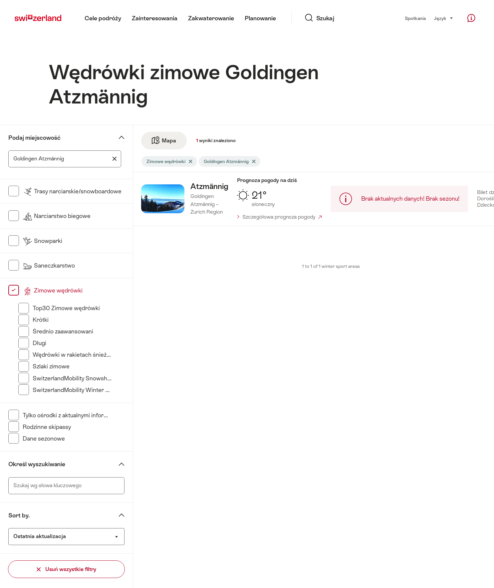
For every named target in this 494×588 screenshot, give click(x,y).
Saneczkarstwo (49, 265)
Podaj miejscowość (34, 137)
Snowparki (42, 241)
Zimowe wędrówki (53, 290)
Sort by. (19, 515)
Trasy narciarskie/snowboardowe (72, 191)
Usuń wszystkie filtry (66, 569)
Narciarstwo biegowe (57, 216)
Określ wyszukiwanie (36, 464)
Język (443, 18)
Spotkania (415, 18)
